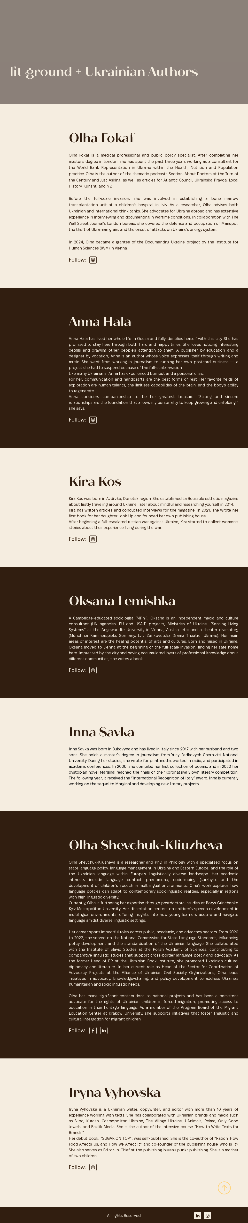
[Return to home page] (36, 10)
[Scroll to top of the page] (224, 1187)
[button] (93, 260)
